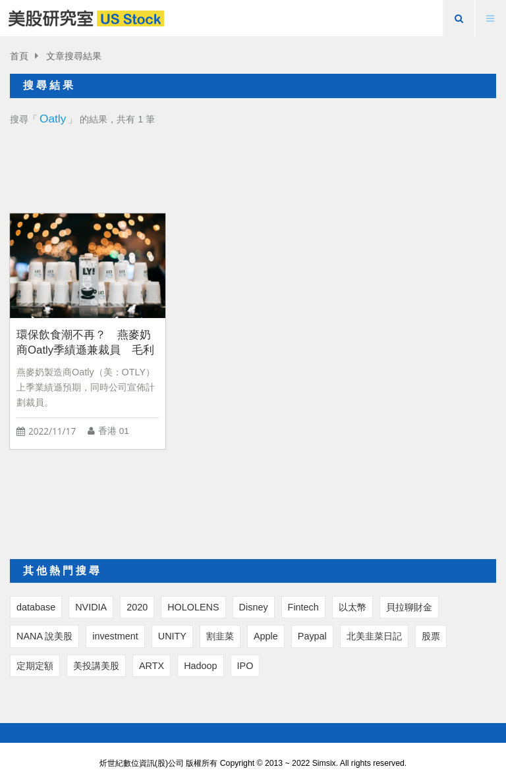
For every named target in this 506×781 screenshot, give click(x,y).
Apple (266, 636)
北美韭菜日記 (374, 636)
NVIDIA (91, 607)
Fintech (303, 607)
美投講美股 (96, 665)
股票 (431, 636)
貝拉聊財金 (409, 607)
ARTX (151, 665)
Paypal (312, 636)
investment (115, 636)
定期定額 (34, 665)
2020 (137, 607)
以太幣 (352, 607)
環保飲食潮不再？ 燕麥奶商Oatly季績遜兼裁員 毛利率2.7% (85, 343)
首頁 (19, 56)
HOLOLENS (193, 607)
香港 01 (113, 431)
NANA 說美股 (44, 636)
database (35, 607)
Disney (253, 607)
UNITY (172, 636)
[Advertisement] (253, 166)
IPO (245, 665)
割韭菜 (220, 636)
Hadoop (200, 665)
